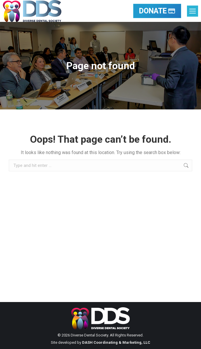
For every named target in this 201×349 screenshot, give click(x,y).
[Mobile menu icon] (192, 11)
